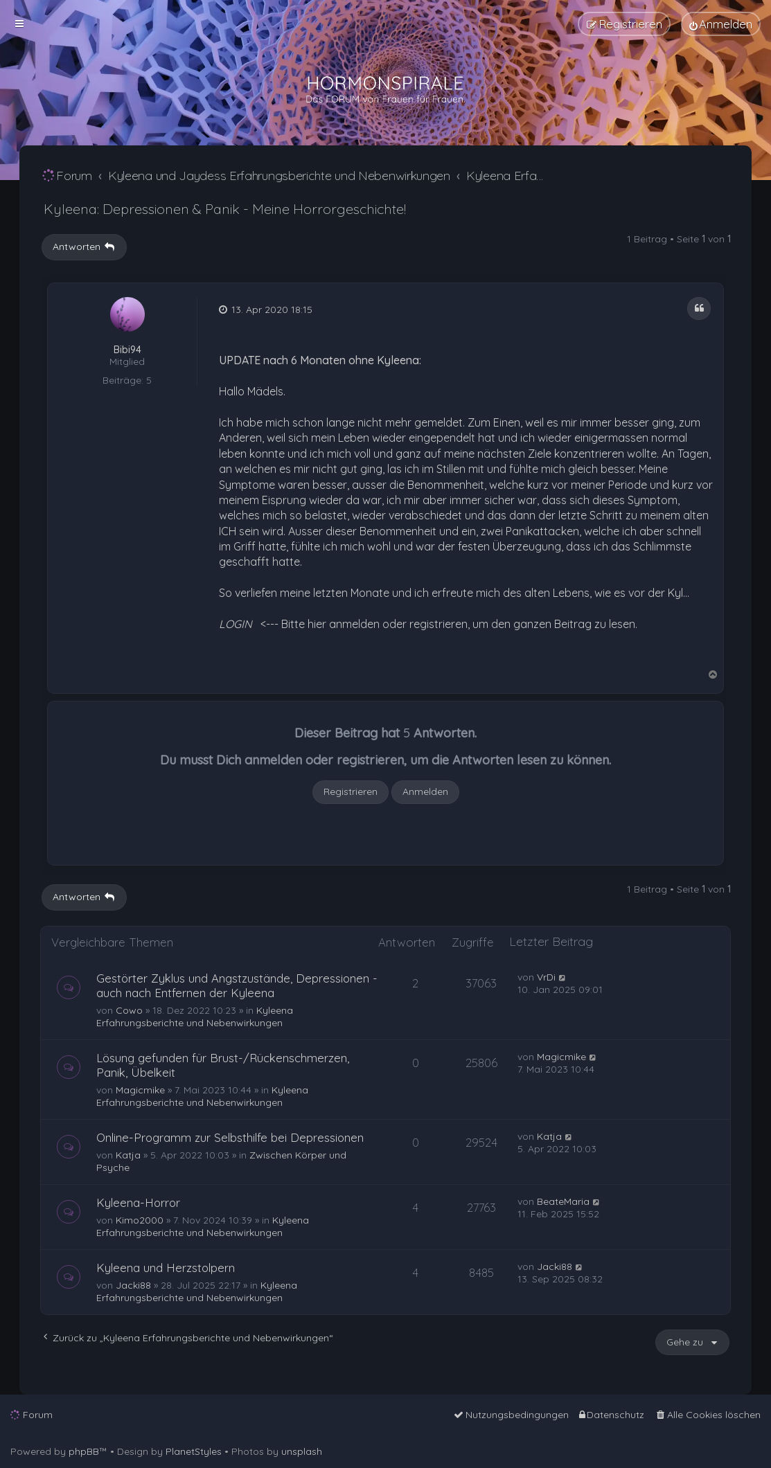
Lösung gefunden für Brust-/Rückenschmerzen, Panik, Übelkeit (222, 1065)
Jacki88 (133, 1285)
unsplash (301, 1451)
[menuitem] (721, 24)
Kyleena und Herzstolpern (165, 1267)
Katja (128, 1155)
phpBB (84, 1451)
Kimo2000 (139, 1220)
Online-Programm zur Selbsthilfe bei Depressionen (230, 1137)
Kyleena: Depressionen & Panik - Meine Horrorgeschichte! (225, 208)
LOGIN (235, 624)
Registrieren (351, 791)
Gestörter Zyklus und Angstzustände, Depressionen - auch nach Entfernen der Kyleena (237, 985)
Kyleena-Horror (138, 1202)
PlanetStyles (194, 1451)
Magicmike (140, 1090)
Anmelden (425, 791)
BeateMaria (563, 1201)
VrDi (546, 977)
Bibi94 (127, 350)
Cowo (129, 1010)
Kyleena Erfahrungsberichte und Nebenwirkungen (194, 1016)
